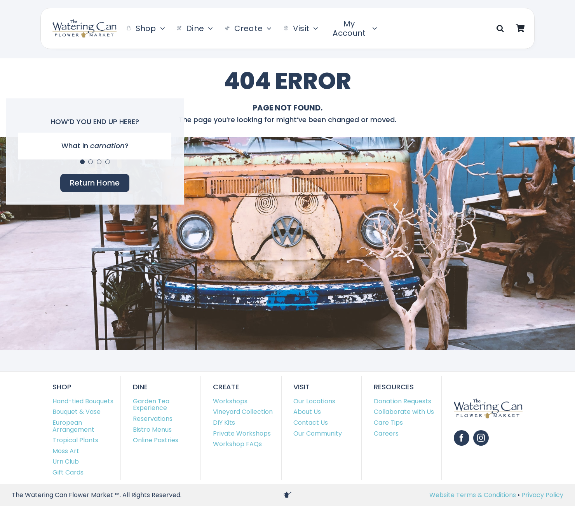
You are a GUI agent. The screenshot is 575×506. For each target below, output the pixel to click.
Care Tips (388, 422)
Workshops (230, 401)
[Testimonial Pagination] (82, 161)
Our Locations (314, 401)
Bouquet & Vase (76, 411)
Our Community (317, 433)
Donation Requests (402, 401)
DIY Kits (224, 422)
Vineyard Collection (243, 411)
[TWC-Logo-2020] (84, 22)
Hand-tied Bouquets (82, 401)
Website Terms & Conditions (473, 494)
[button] (500, 28)
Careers (386, 433)
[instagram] (481, 438)
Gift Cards (68, 472)
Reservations (152, 418)
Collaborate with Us (404, 411)
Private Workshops (242, 433)
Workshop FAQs (237, 443)
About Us (307, 411)
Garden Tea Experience (151, 405)
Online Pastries (155, 440)
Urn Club (65, 461)
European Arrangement (73, 426)
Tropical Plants (75, 440)
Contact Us (310, 422)
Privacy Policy (542, 494)
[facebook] (461, 438)
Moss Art (65, 450)
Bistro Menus (152, 429)
